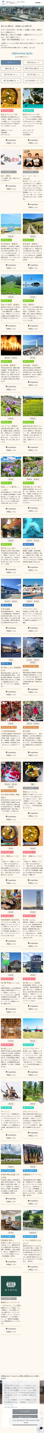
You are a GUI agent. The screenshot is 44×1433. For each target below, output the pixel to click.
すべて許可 (25, 1411)
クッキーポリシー (10, 1407)
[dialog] (21, 1403)
